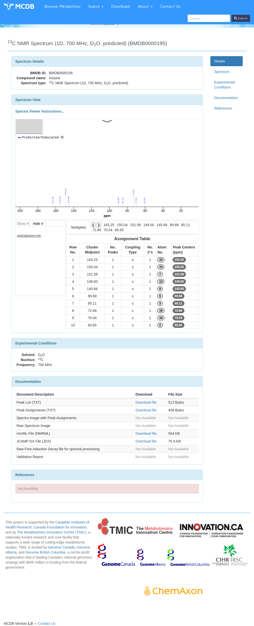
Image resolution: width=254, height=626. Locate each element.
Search (96, 6)
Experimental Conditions (224, 84)
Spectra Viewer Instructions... (39, 111)
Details (219, 61)
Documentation (226, 98)
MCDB (24, 6)
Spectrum (221, 72)
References (223, 108)
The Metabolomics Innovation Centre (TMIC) (51, 532)
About (145, 6)
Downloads (120, 6)
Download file (145, 402)
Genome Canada (61, 547)
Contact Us (170, 6)
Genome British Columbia (45, 552)
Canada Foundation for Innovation (60, 527)
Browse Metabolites (62, 6)
